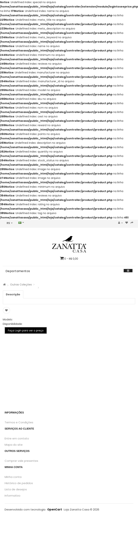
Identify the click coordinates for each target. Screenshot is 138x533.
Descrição (13, 294)
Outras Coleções (21, 284)
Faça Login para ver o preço (26, 330)
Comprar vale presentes (21, 461)
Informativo (12, 495)
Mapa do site (14, 445)
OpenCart (54, 509)
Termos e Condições (19, 422)
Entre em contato (17, 438)
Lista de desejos (16, 489)
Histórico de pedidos (19, 483)
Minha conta (13, 477)
